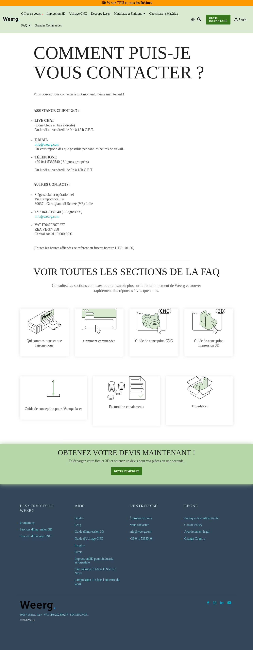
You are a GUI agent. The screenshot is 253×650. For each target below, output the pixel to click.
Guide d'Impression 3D (89, 531)
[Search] (199, 19)
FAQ (24, 25)
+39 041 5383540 (140, 538)
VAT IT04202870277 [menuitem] (56, 614)
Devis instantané (218, 19)
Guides (79, 518)
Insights (80, 545)
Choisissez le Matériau (163, 13)
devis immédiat (126, 471)
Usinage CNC (78, 13)
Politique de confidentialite (201, 518)
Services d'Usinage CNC (35, 536)
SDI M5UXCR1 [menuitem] (79, 614)
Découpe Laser (100, 13)
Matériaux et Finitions (128, 13)
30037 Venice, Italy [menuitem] (31, 614)
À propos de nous (140, 518)
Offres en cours (31, 13)
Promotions (27, 522)
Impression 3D (56, 13)
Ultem (79, 552)
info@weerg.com (47, 144)
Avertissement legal (196, 531)
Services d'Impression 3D (36, 529)
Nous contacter (138, 525)
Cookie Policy (193, 525)
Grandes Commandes (48, 25)
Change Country (194, 538)
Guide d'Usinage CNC (89, 538)
